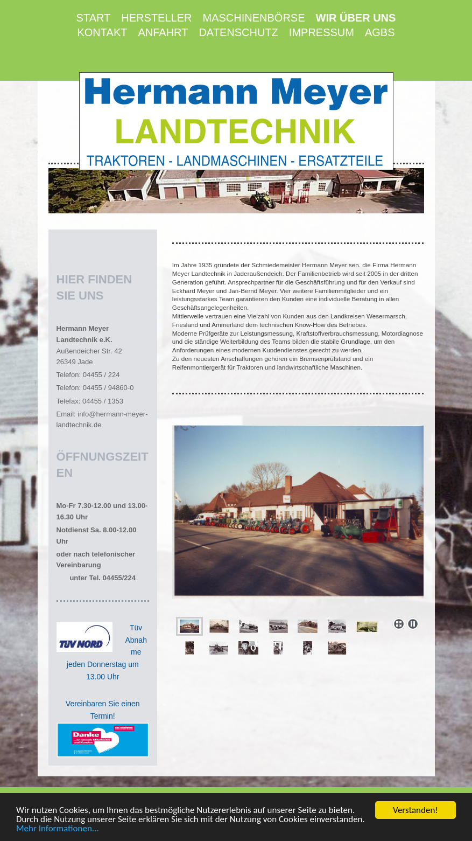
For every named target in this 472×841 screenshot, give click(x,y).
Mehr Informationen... (57, 829)
